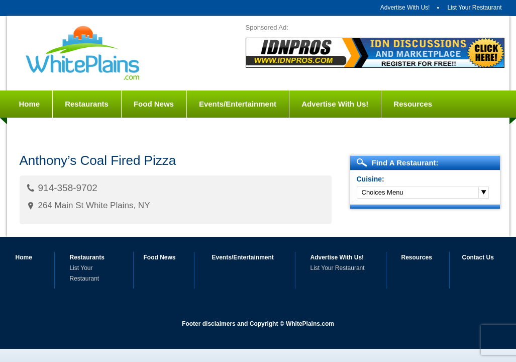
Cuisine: (370, 179)
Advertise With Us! (405, 7)
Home (29, 104)
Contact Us (39, 131)
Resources (412, 104)
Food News (154, 104)
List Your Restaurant (474, 7)
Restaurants (87, 104)
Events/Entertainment (237, 104)
